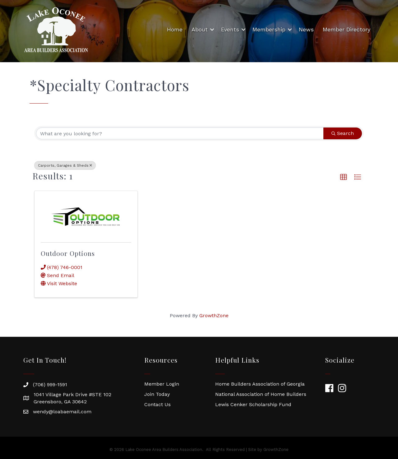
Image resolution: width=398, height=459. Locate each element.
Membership (268, 29)
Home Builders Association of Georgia (260, 384)
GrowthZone (214, 315)
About (200, 29)
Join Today (157, 394)
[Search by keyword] (180, 133)
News (306, 29)
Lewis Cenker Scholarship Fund (253, 404)
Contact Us (157, 404)
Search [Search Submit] (342, 133)
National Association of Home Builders (260, 394)
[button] (343, 177)
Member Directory (346, 29)
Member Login (161, 384)
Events (230, 29)
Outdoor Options (68, 253)
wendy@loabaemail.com (62, 412)
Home (175, 29)
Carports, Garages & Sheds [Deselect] (65, 165)
